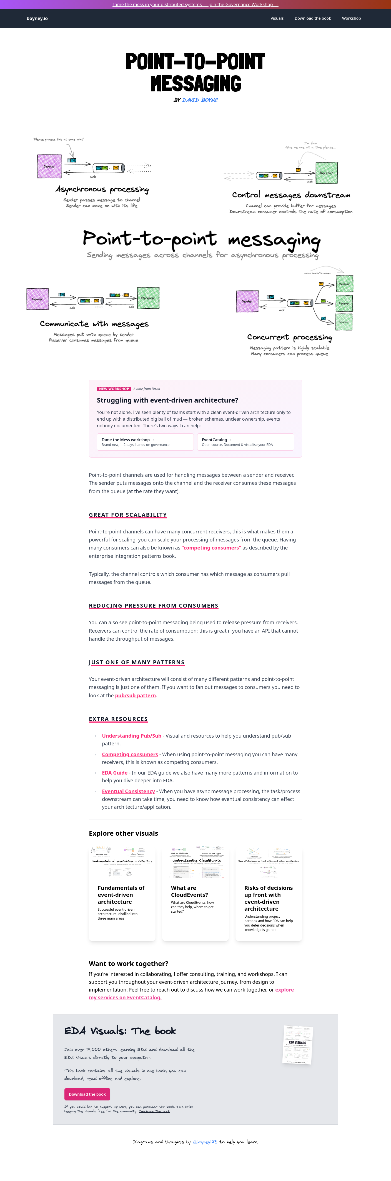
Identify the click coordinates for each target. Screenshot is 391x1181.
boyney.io (37, 18)
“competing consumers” (211, 547)
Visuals (277, 18)
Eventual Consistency (128, 791)
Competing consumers (130, 754)
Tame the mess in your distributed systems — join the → (195, 4)
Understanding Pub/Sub (131, 735)
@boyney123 (205, 1142)
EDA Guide (114, 772)
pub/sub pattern (135, 695)
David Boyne (199, 100)
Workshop (351, 18)
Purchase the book (154, 1111)
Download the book (87, 1094)
